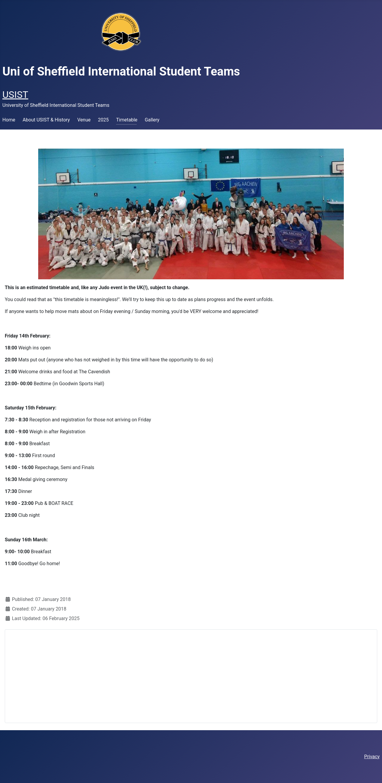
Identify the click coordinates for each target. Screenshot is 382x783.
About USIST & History (46, 120)
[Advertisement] (191, 676)
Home (8, 120)
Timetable (126, 120)
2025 (103, 120)
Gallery (152, 120)
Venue (83, 120)
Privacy (372, 756)
